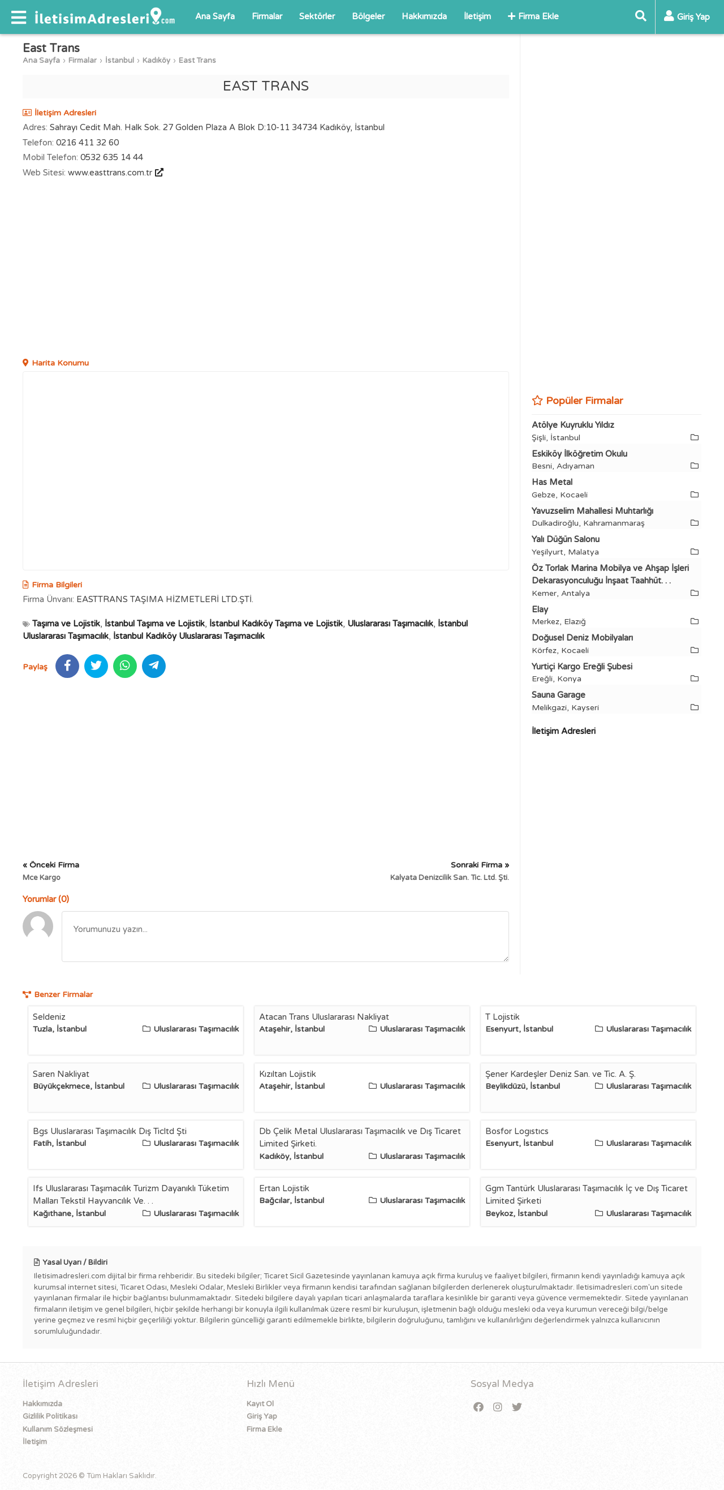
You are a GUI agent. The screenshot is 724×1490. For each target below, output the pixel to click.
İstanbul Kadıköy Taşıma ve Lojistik (276, 624)
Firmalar (267, 16)
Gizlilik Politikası (50, 1416)
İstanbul (119, 60)
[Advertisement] (266, 269)
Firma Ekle (533, 16)
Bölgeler (368, 16)
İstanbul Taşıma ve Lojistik (155, 624)
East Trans (197, 60)
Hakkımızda (424, 16)
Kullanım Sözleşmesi (58, 1429)
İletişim (477, 16)
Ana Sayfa (215, 16)
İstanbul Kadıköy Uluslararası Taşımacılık (189, 636)
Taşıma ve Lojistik (66, 624)
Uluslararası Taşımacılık (390, 624)
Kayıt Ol (260, 1404)
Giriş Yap (262, 1416)
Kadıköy (156, 60)
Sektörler (317, 16)
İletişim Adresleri (564, 731)
